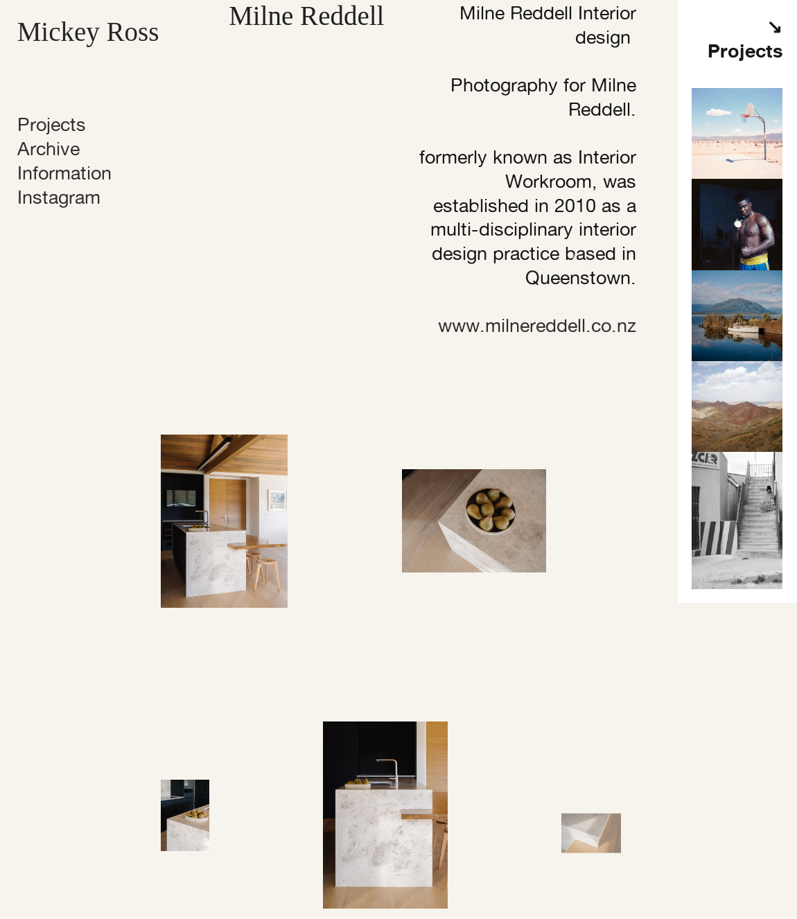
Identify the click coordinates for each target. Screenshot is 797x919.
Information (64, 173)
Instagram (58, 197)
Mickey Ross (88, 31)
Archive (48, 148)
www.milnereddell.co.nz (537, 325)
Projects (51, 124)
